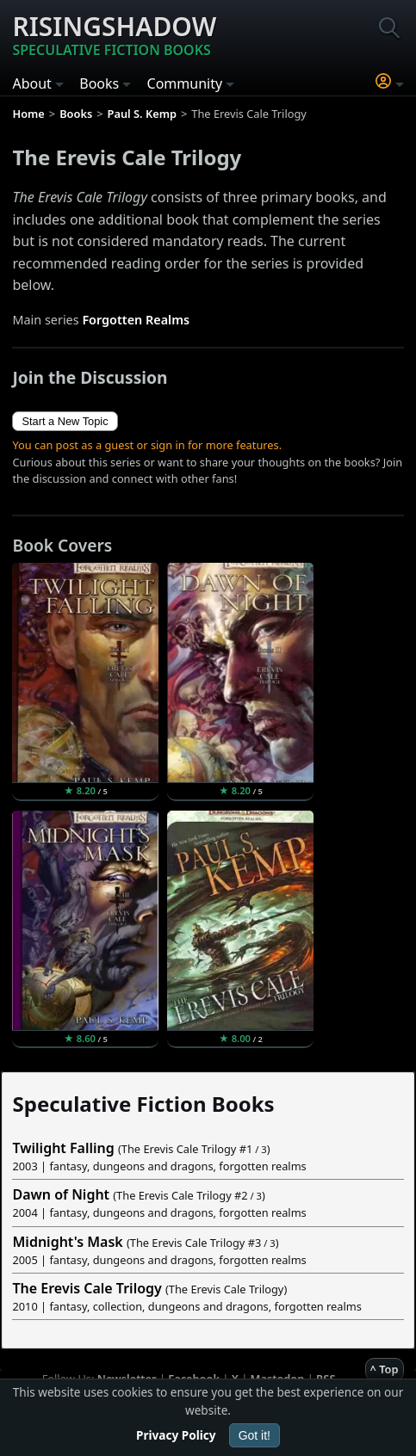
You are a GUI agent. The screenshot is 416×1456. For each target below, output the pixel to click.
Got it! (254, 1435)
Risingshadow (114, 34)
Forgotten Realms (135, 320)
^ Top (384, 1369)
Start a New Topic (65, 421)
